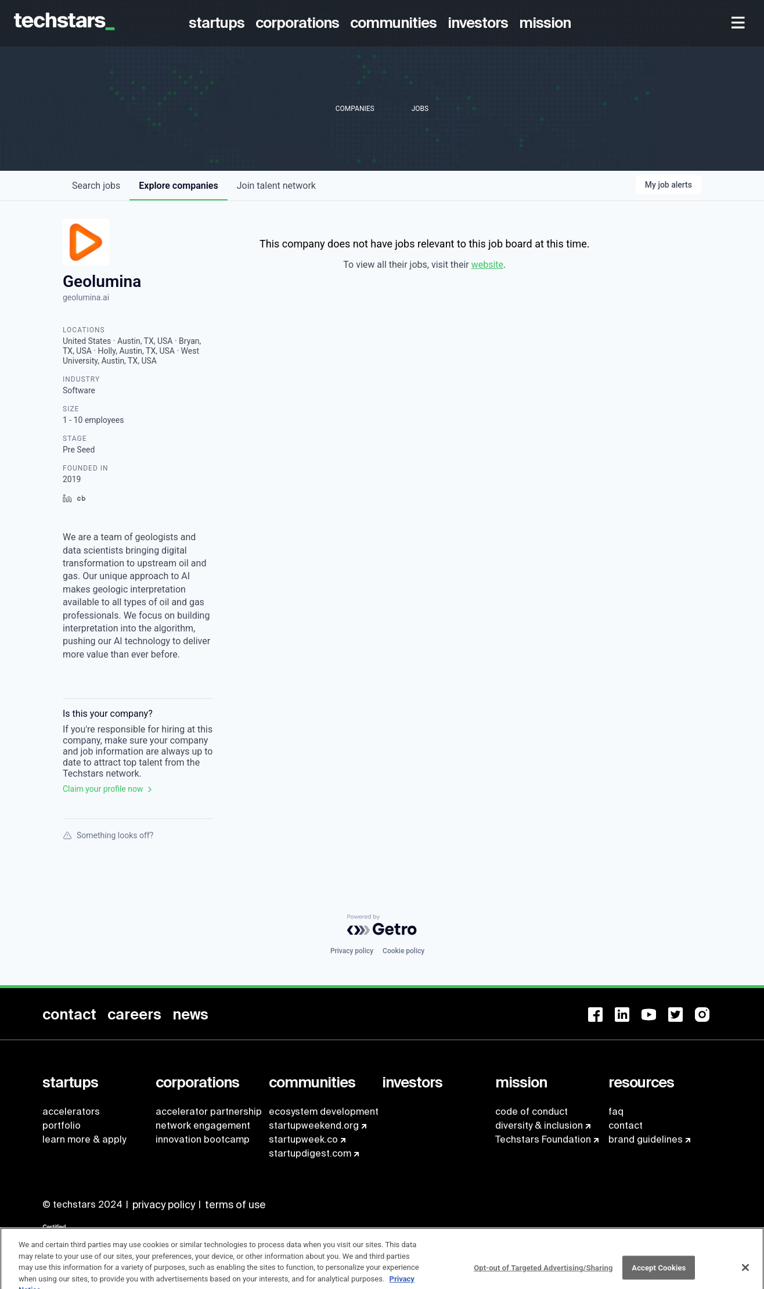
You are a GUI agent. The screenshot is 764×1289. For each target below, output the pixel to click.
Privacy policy (351, 951)
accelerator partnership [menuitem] (209, 1111)
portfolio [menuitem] (61, 1125)
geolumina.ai (86, 297)
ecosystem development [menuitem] (324, 1111)
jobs (96, 185)
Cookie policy (403, 951)
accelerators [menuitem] (71, 1111)
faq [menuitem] (616, 1111)
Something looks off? (108, 835)
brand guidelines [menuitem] (645, 1139)
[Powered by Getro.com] (382, 924)
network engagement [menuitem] (203, 1125)
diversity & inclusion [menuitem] (539, 1125)
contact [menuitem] (625, 1125)
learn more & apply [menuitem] (84, 1139)
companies (178, 185)
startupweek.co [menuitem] (303, 1139)
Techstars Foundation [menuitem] (543, 1139)
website (487, 264)
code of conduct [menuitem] (531, 1111)
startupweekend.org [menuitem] (314, 1125)
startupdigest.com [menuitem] (310, 1153)
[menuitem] (218, 23)
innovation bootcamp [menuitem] (203, 1139)
